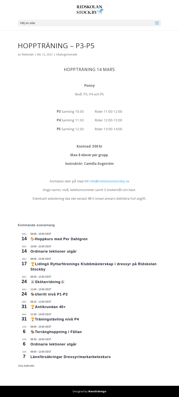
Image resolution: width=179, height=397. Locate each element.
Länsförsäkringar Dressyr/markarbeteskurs (70, 357)
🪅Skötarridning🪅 (47, 282)
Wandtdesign (97, 391)
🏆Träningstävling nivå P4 (54, 319)
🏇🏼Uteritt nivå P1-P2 (49, 294)
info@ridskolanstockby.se (109, 181)
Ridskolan (28, 54)
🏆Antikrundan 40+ (48, 307)
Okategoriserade (66, 54)
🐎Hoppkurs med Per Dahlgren (59, 239)
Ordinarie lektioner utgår (53, 251)
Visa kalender (26, 365)
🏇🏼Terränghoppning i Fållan (56, 332)
